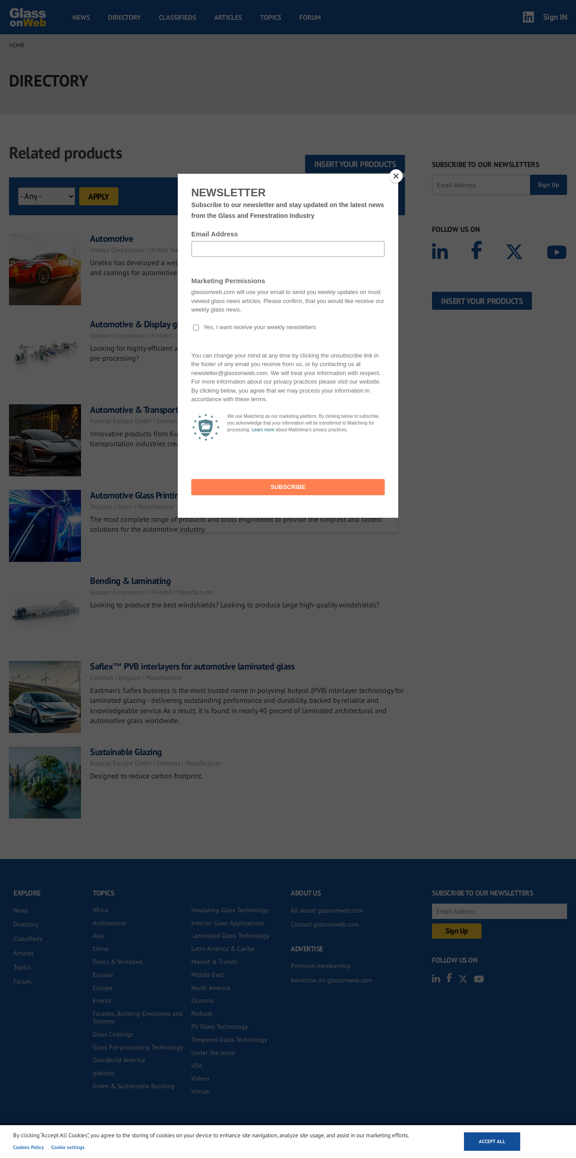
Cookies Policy (28, 1147)
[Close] (396, 176)
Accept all (492, 1141)
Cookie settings (68, 1147)
